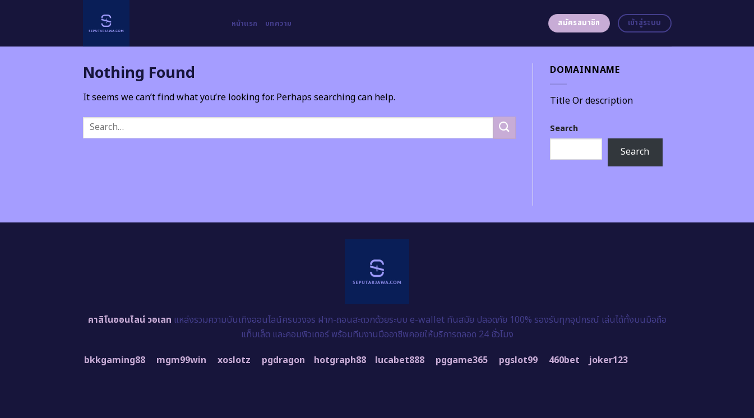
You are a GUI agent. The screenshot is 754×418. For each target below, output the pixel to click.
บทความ (278, 23)
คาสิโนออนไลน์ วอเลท (130, 320)
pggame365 (462, 360)
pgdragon (283, 360)
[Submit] (504, 127)
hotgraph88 (340, 360)
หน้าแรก (245, 23)
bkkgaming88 (114, 360)
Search (564, 128)
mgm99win (181, 360)
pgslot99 (518, 360)
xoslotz (234, 360)
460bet (564, 360)
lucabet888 (399, 360)
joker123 (608, 360)
